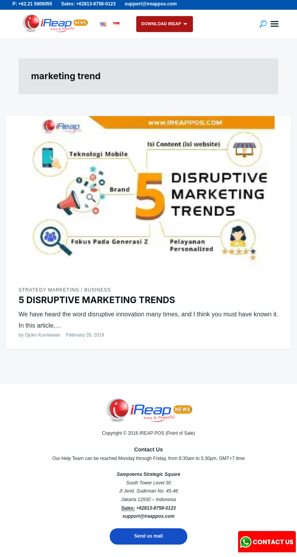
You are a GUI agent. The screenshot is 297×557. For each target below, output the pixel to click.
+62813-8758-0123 (156, 508)
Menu (274, 24)
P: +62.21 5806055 (32, 4)
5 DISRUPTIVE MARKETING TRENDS (97, 300)
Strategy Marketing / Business (65, 290)
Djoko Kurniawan (42, 335)
